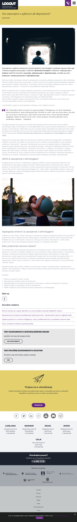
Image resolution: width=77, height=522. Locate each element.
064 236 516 (67, 433)
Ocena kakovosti (38, 507)
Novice (38, 493)
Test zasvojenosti (13, 341)
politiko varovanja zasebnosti (60, 515)
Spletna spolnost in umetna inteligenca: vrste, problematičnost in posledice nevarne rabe (36, 319)
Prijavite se (38, 405)
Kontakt (38, 490)
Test (8, 360)
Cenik (38, 503)
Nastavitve (39, 518)
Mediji (38, 500)
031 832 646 (39, 447)
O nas (38, 510)
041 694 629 (11, 433)
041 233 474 (48, 433)
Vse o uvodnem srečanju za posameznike (17, 323)
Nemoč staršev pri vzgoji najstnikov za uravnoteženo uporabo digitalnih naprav (32, 310)
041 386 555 (30, 433)
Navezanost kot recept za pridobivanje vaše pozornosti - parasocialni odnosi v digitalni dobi (37, 315)
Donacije (38, 496)
